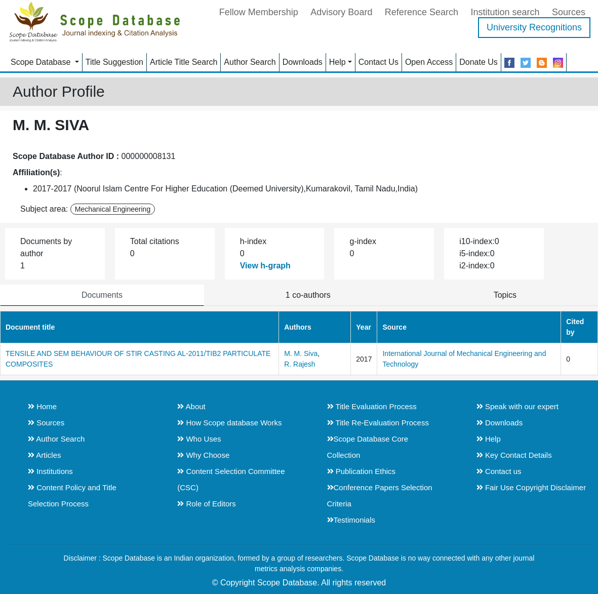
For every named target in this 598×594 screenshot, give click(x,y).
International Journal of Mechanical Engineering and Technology (464, 358)
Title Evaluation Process (372, 406)
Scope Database (42, 62)
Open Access (429, 62)
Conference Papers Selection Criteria (379, 495)
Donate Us (478, 62)
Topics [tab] (505, 295)
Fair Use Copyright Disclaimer (531, 487)
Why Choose (203, 455)
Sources (568, 12)
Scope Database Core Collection (368, 446)
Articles (44, 455)
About (191, 406)
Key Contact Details (514, 455)
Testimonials (351, 520)
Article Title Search (183, 62)
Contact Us (378, 62)
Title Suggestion (114, 62)
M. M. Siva (300, 353)
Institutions (50, 471)
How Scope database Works (229, 422)
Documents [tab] (102, 295)
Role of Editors (206, 503)
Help (337, 62)
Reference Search (421, 12)
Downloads (303, 62)
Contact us (499, 471)
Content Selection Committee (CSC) (231, 479)
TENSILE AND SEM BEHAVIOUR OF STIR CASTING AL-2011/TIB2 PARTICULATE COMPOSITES (138, 358)
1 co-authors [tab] (308, 295)
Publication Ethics (361, 471)
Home (42, 406)
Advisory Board (341, 12)
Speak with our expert (517, 406)
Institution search (504, 12)
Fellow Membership (258, 12)
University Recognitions (534, 27)
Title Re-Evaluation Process (378, 422)
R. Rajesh (299, 364)
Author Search (249, 62)
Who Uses (199, 438)
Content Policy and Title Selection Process (72, 495)
